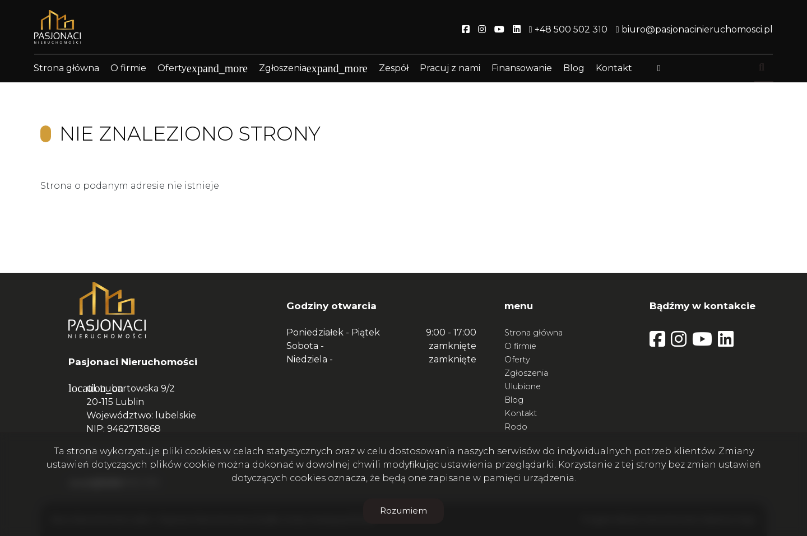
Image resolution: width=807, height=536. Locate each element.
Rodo (515, 427)
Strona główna (66, 68)
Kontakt (614, 68)
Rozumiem (403, 510)
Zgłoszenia (283, 68)
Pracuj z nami (450, 68)
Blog (574, 68)
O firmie (128, 68)
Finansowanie (521, 68)
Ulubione (522, 386)
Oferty (172, 68)
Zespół (394, 68)
